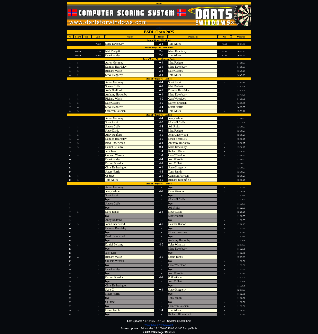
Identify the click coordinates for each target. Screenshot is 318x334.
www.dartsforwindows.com (158, 324)
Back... (159, 27)
